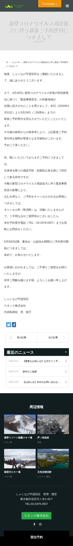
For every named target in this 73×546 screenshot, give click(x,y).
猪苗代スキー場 (12, 472)
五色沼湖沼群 (44, 472)
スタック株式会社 (36, 515)
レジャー (41, 477)
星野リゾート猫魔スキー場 (18, 437)
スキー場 (8, 442)
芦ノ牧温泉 (43, 437)
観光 (48, 477)
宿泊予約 (36, 537)
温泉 (39, 442)
